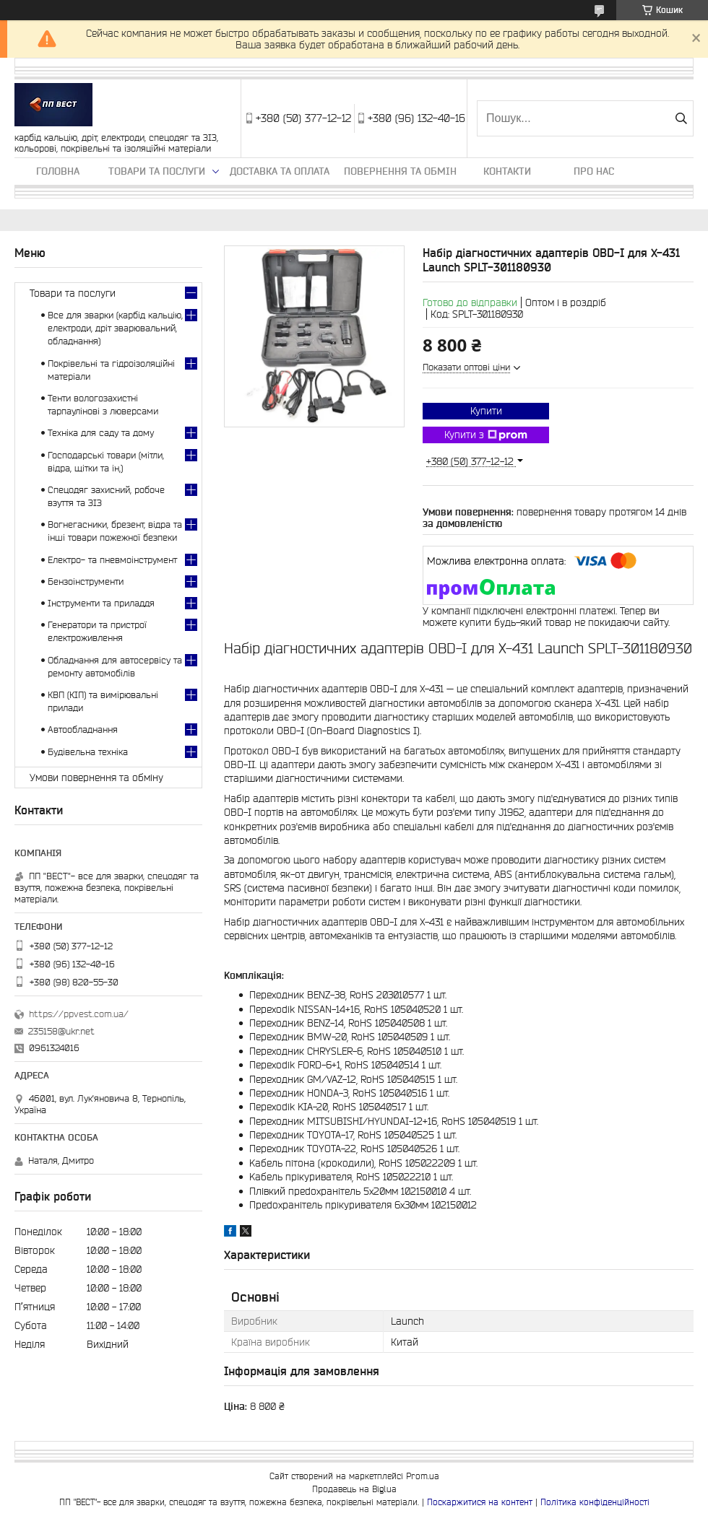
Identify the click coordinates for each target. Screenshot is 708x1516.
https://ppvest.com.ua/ (79, 1014)
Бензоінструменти (86, 581)
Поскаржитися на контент (479, 1502)
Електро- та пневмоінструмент (112, 559)
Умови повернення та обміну (96, 777)
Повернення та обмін (400, 171)
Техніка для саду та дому (101, 432)
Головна (57, 171)
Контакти (507, 171)
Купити (486, 411)
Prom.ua (422, 1476)
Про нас (594, 171)
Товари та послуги (156, 171)
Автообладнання (83, 729)
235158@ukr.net (61, 1031)
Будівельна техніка (88, 751)
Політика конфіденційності (594, 1502)
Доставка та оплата (279, 171)
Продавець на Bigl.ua (354, 1489)
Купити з (485, 435)
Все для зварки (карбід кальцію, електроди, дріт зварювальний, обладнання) (115, 328)
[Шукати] (681, 118)
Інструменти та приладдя (101, 603)
